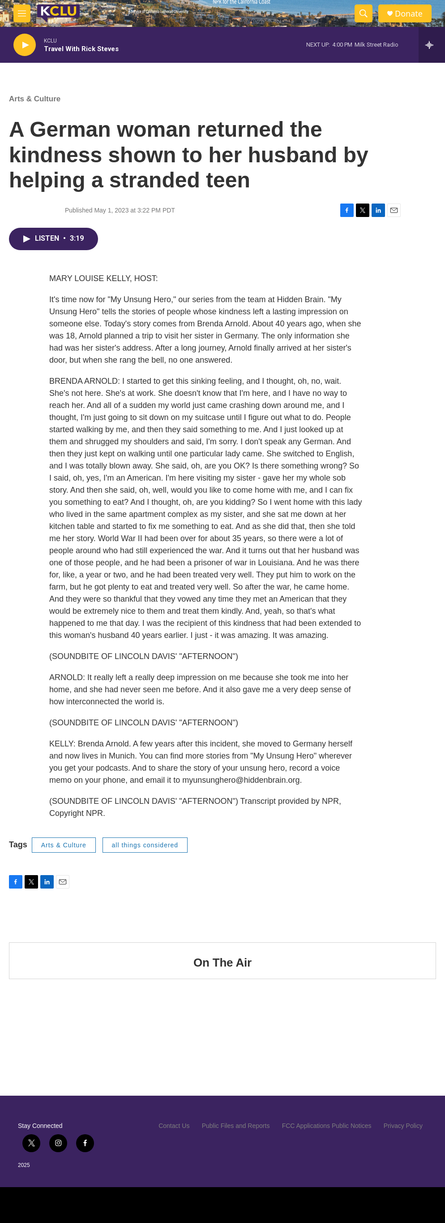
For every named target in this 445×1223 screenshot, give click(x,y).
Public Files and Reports (236, 1125)
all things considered (145, 845)
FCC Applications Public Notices (327, 1125)
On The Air (222, 962)
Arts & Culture (34, 99)
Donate (409, 13)
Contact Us (173, 1125)
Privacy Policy (403, 1125)
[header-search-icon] (363, 13)
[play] (24, 45)
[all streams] (432, 45)
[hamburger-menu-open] (21, 13)
